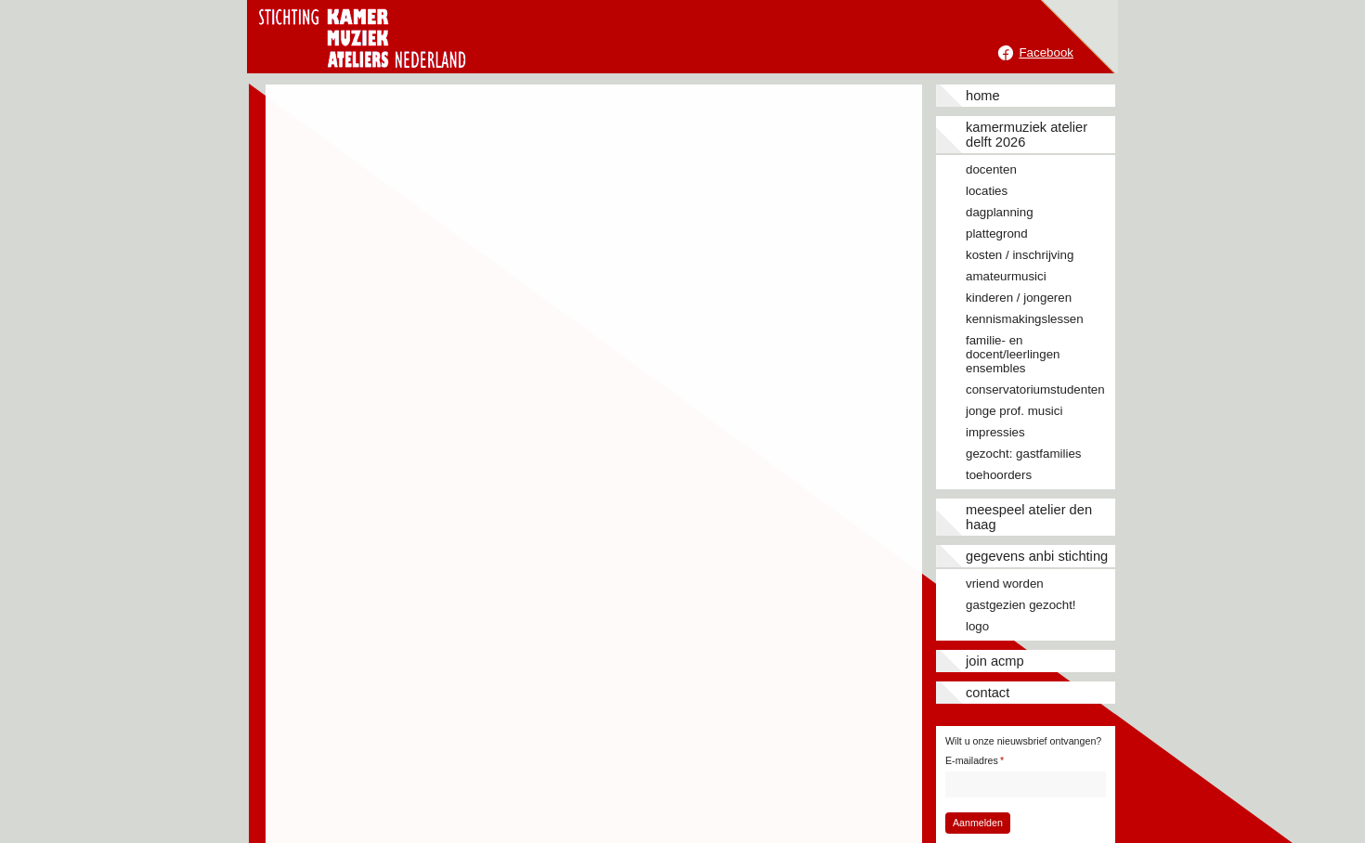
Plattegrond (997, 233)
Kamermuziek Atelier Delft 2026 (1026, 134)
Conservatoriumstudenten (1035, 389)
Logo (977, 626)
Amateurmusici (1006, 276)
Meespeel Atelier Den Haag (1029, 517)
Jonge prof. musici (1014, 411)
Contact (987, 692)
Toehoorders (999, 475)
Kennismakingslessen (1025, 319)
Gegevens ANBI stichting (1037, 556)
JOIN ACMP (995, 661)
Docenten (991, 169)
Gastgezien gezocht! (1021, 605)
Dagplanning (1000, 212)
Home (983, 95)
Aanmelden (978, 822)
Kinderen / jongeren (1019, 298)
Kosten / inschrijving (1019, 255)
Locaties (987, 191)
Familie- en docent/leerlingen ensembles (1013, 354)
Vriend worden (1005, 583)
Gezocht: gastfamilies (1023, 453)
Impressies (995, 432)
